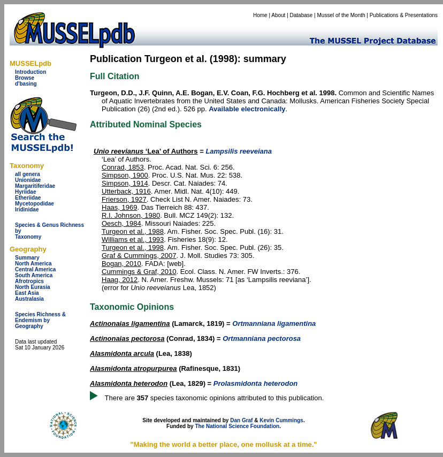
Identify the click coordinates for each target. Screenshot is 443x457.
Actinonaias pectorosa (127, 338)
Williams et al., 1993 (133, 239)
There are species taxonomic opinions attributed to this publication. (214, 398)
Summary (27, 258)
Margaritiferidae (35, 186)
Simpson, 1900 (125, 175)
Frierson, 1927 (124, 199)
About (278, 15)
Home (260, 15)
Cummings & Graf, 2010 (139, 272)
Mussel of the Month (341, 15)
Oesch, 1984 (121, 223)
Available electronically (247, 109)
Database (301, 15)
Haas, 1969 (120, 207)
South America (33, 275)
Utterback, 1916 (126, 191)
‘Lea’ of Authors (146, 151)
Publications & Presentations (404, 15)
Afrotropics (29, 281)
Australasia (29, 299)
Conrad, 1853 (123, 167)
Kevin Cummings (281, 420)
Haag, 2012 (120, 280)
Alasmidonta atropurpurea (133, 368)
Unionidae (28, 180)
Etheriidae (28, 198)
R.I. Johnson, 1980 (131, 215)
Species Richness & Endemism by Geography (40, 320)
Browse (24, 78)
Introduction (30, 72)
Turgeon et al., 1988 (133, 231)
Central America (35, 269)
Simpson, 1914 (125, 183)
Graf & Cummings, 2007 (139, 256)
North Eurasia (32, 287)
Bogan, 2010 (121, 264)
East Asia (27, 293)
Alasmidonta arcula (122, 353)
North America (33, 263)
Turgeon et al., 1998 (133, 247)
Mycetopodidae (34, 204)
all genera (27, 174)
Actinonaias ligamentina (130, 323)
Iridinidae (27, 209)
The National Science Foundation (237, 426)
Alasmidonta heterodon (128, 383)
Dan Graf (241, 420)
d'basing (26, 84)
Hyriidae (25, 192)
